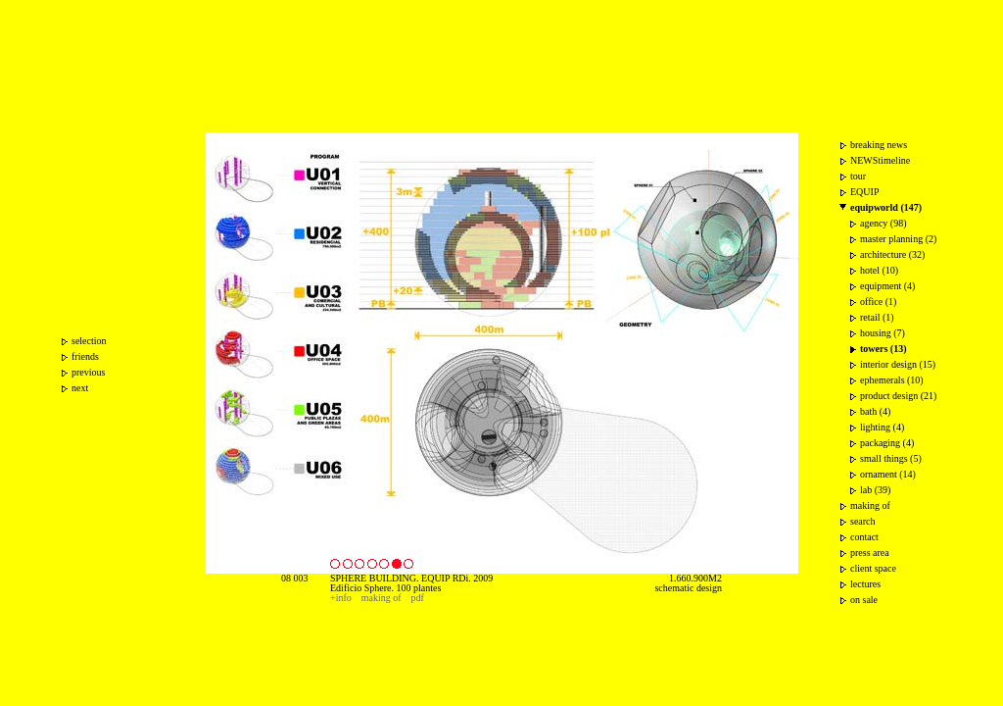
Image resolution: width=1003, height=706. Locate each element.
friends (85, 356)
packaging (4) (887, 442)
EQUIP (864, 191)
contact (864, 536)
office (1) (878, 301)
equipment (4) (887, 285)
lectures (865, 584)
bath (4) (875, 411)
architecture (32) (892, 254)
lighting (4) (882, 427)
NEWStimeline (880, 160)
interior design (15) (897, 364)
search (863, 521)
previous (88, 372)
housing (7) (882, 333)
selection (89, 340)
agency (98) (883, 223)
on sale (864, 599)
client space (873, 568)
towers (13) (883, 348)
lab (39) (875, 489)
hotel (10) (879, 270)
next (80, 387)
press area (869, 552)
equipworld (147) (886, 207)
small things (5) (891, 458)
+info (341, 597)
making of (381, 597)
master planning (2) (898, 238)
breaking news (878, 144)
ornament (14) (888, 474)
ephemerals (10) (892, 380)
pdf (417, 597)
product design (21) (898, 395)
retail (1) (877, 317)
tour (858, 176)
